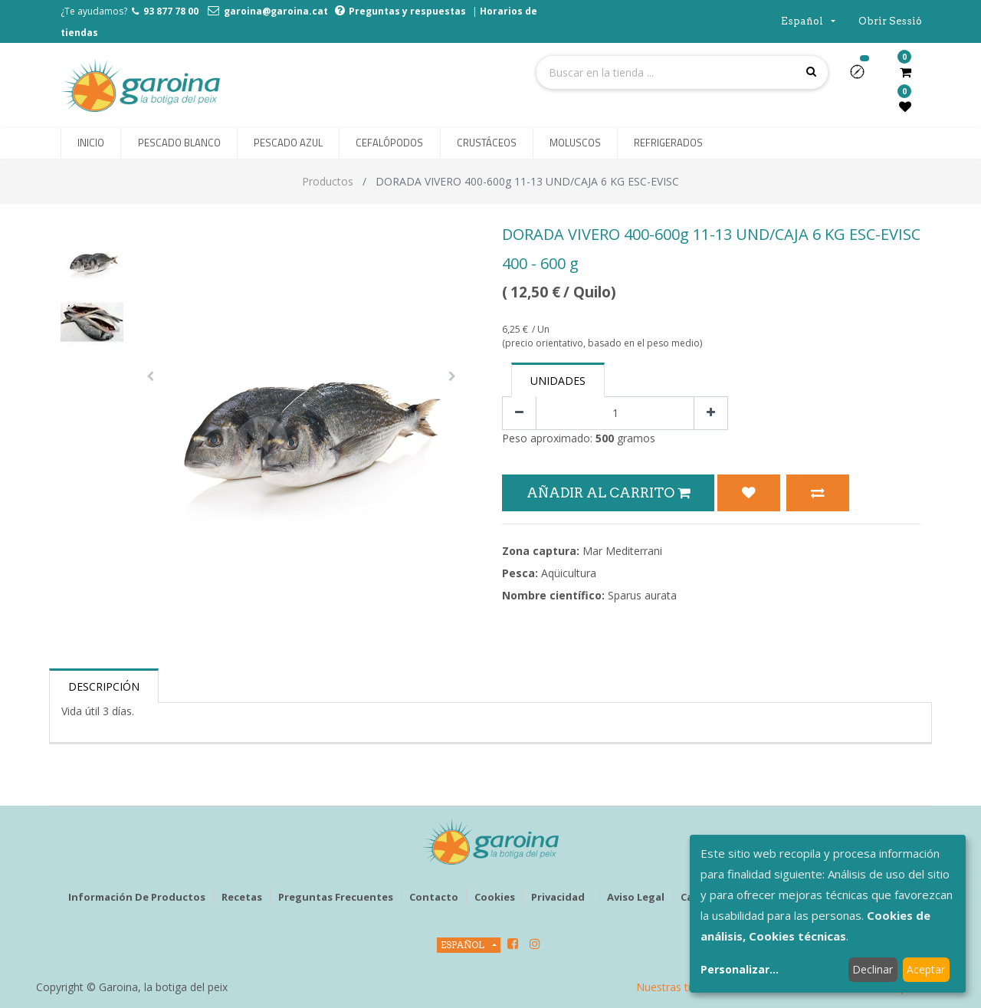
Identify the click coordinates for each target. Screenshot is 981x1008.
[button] (863, 76)
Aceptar (926, 969)
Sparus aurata (642, 595)
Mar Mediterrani (622, 550)
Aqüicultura (568, 573)
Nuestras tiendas (678, 987)
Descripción (103, 686)
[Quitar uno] (519, 413)
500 (604, 438)
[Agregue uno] (711, 413)
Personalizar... (739, 969)
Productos (327, 181)
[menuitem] (91, 143)
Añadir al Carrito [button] (608, 492)
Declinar (872, 969)
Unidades (558, 380)
